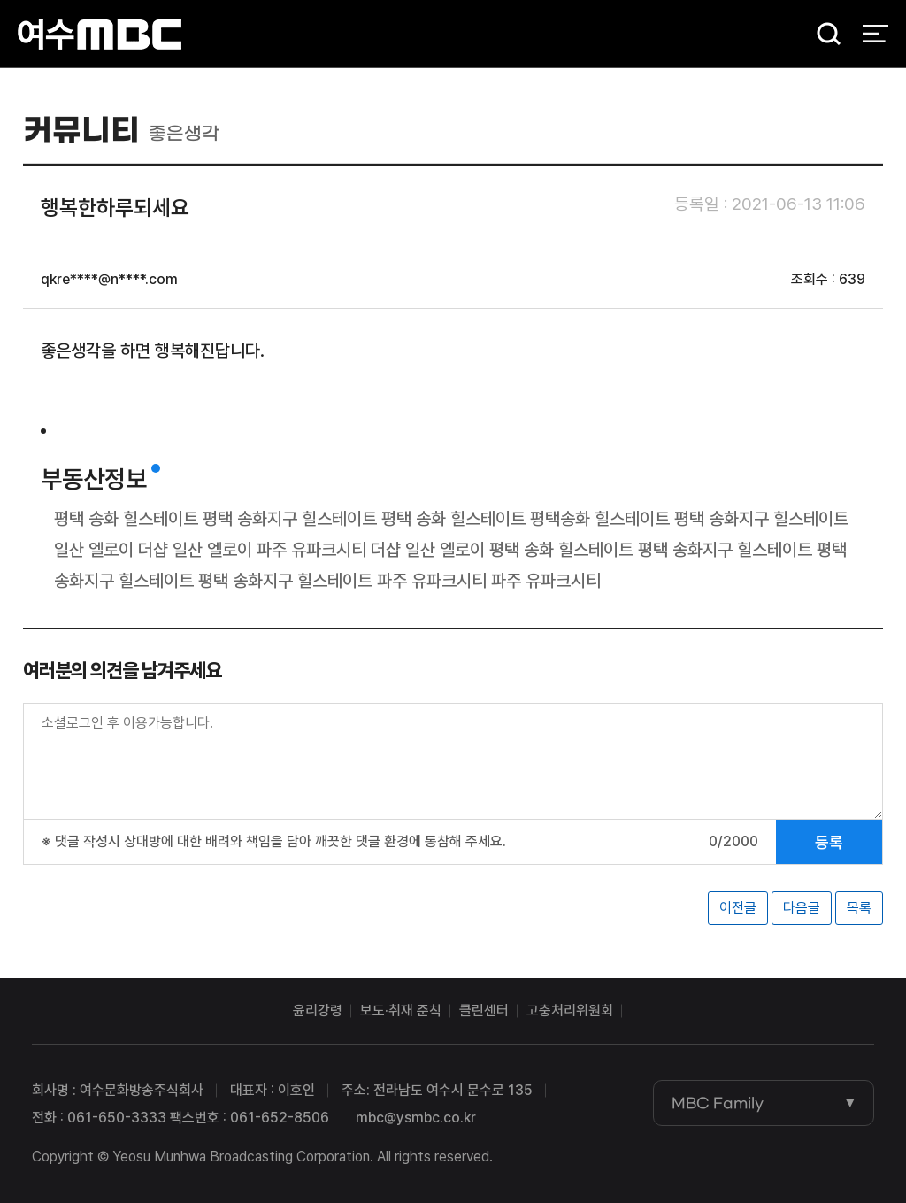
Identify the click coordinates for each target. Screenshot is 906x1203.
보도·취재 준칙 (400, 1010)
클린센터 (484, 1010)
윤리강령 (317, 1010)
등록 (829, 842)
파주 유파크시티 (311, 549)
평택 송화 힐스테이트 (126, 518)
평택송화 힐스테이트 (600, 518)
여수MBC (99, 34)
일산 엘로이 (94, 549)
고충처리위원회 (569, 1010)
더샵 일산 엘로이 (195, 549)
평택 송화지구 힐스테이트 (290, 518)
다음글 (801, 907)
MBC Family (718, 1103)
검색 (823, 36)
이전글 (737, 907)
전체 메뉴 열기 (875, 35)
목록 (859, 907)
